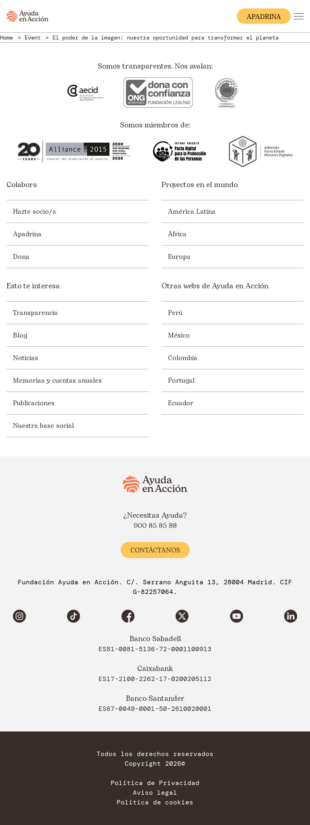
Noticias (25, 358)
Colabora (21, 185)
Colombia (182, 358)
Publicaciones (33, 403)
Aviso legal (155, 793)
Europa (179, 257)
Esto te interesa (33, 286)
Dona (21, 257)
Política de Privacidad (155, 783)
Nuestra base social (43, 426)
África (177, 234)
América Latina (192, 212)
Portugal (181, 380)
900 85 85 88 (155, 526)
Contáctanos (155, 550)
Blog (20, 335)
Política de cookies (155, 802)
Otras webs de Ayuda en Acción (214, 286)
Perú (175, 313)
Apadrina (27, 234)
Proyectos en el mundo (199, 185)
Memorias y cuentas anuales (57, 380)
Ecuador (180, 403)
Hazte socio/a (34, 212)
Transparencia (35, 313)
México (179, 335)
